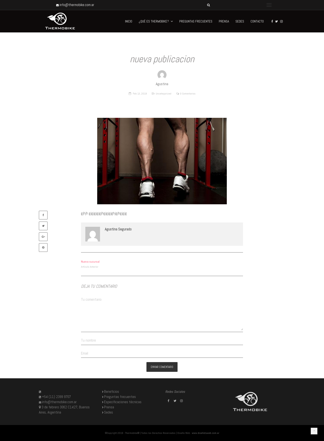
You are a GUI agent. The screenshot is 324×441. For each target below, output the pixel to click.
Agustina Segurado (118, 229)
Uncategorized (163, 93)
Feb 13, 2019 (140, 93)
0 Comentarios (187, 93)
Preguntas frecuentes (120, 397)
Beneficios (111, 391)
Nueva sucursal (90, 262)
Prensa (109, 407)
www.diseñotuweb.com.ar (205, 433)
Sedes (108, 412)
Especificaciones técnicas (122, 402)
